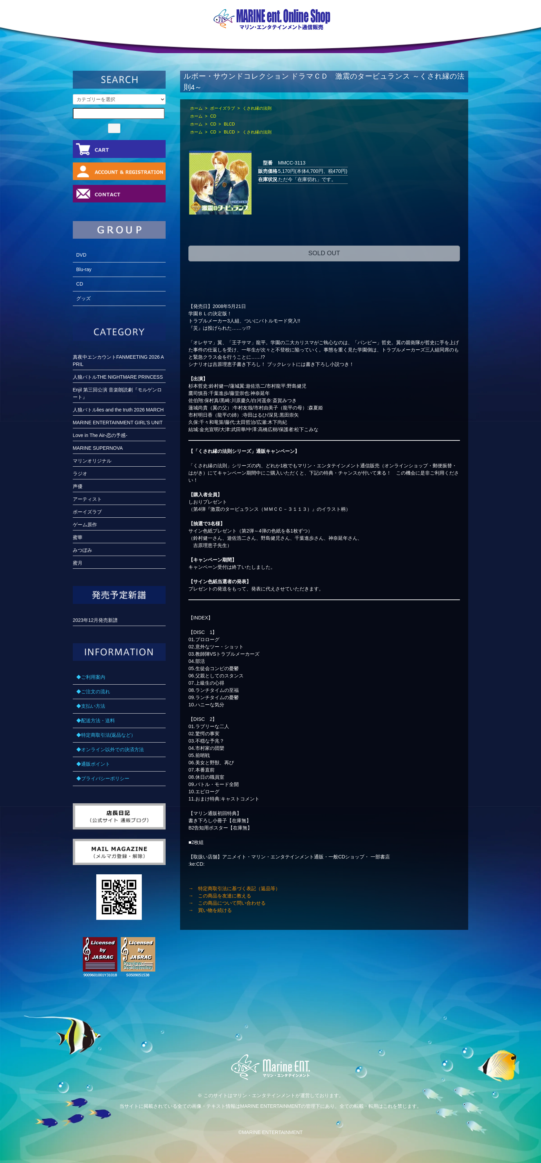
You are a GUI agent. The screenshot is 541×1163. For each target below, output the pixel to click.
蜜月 (77, 563)
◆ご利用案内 (90, 677)
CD (213, 116)
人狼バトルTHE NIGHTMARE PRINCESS (118, 377)
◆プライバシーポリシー (102, 778)
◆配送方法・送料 (95, 720)
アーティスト (87, 499)
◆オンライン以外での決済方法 (110, 749)
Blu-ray (83, 269)
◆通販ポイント (93, 764)
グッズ (83, 298)
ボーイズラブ (222, 108)
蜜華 (77, 537)
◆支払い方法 (90, 706)
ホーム (196, 108)
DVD (81, 255)
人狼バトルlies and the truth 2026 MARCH (118, 409)
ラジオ (80, 473)
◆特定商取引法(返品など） (106, 735)
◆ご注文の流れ (93, 691)
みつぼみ (82, 550)
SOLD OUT (324, 253)
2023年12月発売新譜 (95, 620)
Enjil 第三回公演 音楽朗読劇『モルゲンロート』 (117, 393)
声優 (77, 486)
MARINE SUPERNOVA (98, 448)
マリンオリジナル (92, 461)
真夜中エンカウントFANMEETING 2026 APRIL (118, 360)
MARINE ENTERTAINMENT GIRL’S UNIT (118, 422)
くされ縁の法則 (257, 108)
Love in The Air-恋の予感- (100, 435)
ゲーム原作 (85, 524)
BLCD (229, 124)
